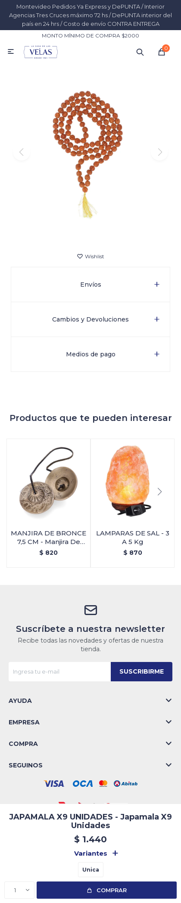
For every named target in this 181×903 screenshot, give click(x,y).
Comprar (112, 890)
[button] (90, 230)
